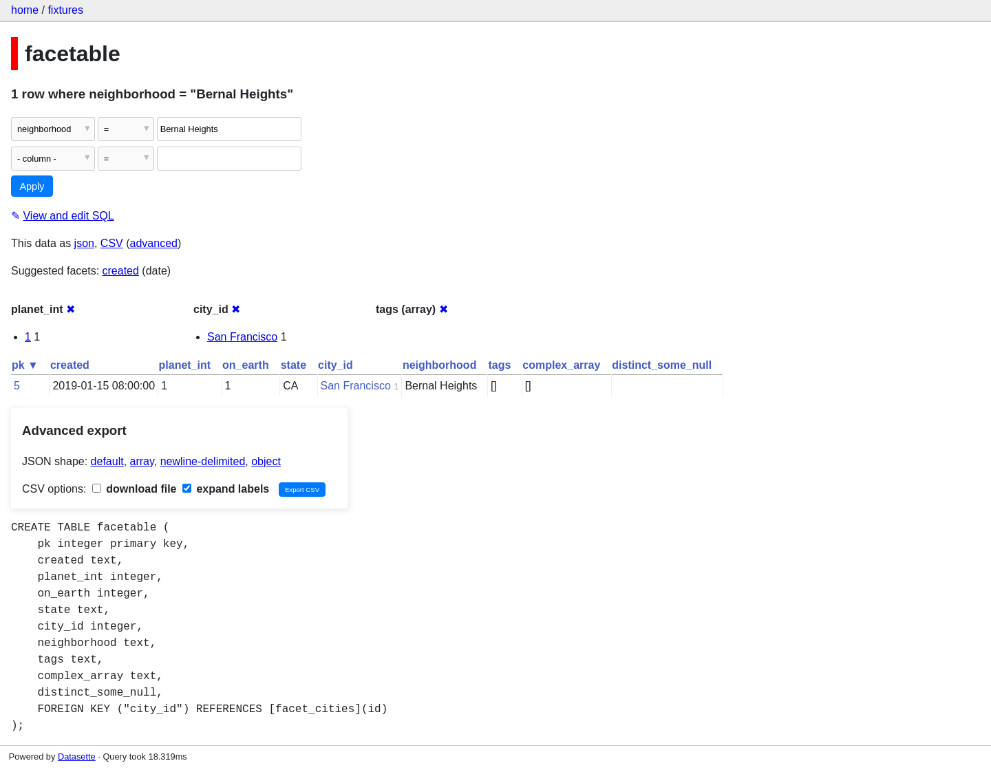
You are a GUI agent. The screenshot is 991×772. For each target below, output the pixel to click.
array (142, 461)
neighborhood (440, 365)
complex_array (561, 365)
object (266, 461)
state (293, 365)
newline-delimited (203, 461)
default (107, 461)
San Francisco (242, 337)
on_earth (245, 365)
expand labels (225, 489)
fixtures (65, 10)
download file (134, 489)
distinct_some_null (662, 365)
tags (499, 365)
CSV (111, 243)
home (25, 10)
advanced (154, 243)
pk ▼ (25, 365)
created (121, 271)
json (84, 243)
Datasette (77, 756)
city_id (335, 365)
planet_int (185, 365)
